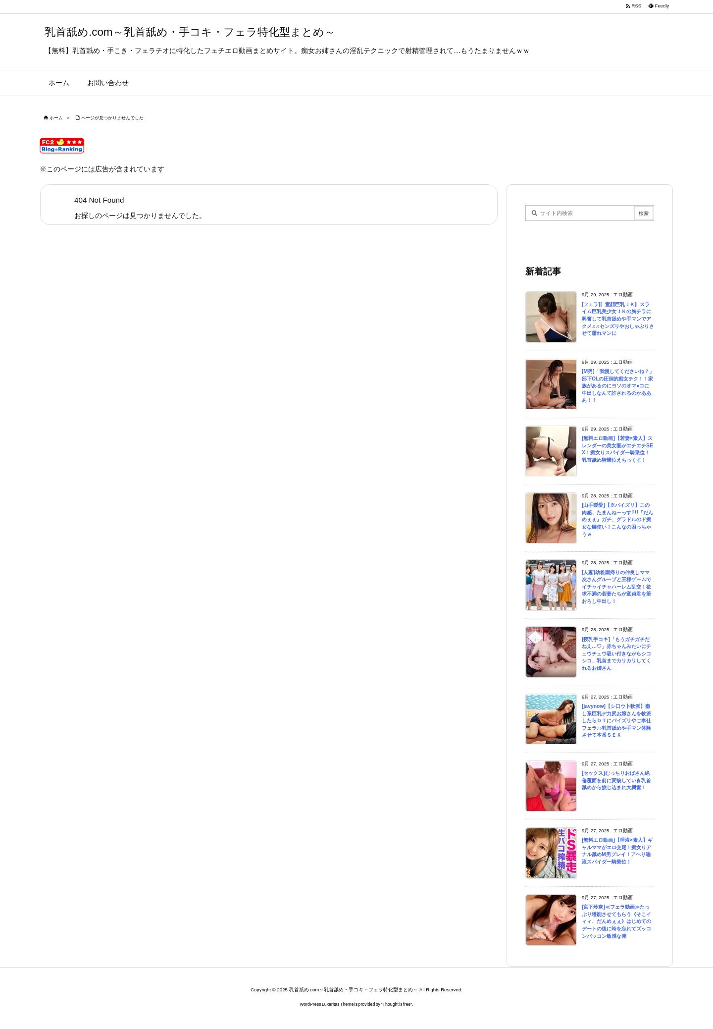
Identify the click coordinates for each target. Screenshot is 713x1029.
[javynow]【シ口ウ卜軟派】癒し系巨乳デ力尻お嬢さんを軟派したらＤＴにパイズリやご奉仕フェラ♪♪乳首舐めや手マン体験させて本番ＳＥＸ (616, 721)
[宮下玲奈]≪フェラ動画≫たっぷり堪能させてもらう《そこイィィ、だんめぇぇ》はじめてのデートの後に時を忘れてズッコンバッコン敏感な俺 (616, 921)
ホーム (56, 117)
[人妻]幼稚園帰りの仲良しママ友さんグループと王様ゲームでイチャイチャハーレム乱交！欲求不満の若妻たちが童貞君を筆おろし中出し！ (616, 587)
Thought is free (397, 1004)
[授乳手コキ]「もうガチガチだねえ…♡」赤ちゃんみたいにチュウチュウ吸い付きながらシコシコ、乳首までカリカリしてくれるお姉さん (616, 654)
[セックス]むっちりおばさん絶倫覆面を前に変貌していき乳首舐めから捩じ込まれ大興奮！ (616, 780)
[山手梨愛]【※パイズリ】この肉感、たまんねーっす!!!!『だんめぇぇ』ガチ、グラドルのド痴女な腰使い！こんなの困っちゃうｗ (617, 519)
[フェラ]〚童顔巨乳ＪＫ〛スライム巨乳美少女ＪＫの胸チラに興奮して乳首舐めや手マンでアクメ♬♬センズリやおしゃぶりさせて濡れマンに (618, 319)
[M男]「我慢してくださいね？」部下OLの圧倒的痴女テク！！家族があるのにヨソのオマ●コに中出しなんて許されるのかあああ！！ (618, 386)
